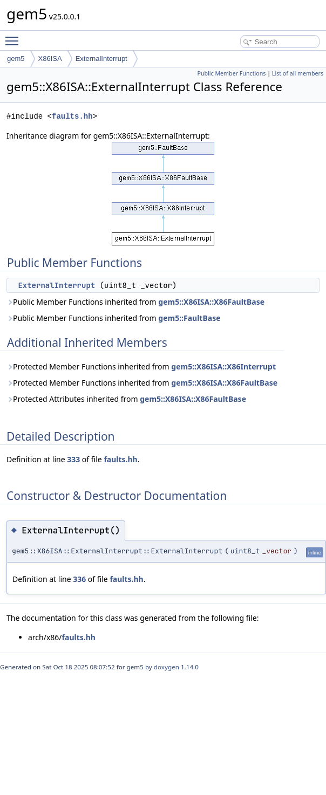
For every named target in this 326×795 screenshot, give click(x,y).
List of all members (297, 73)
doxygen (166, 667)
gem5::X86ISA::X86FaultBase (211, 302)
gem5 (16, 58)
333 (73, 459)
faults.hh (72, 116)
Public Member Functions (231, 73)
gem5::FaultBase (189, 318)
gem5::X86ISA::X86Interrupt (223, 366)
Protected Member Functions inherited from (141, 366)
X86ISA (50, 58)
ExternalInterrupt (101, 58)
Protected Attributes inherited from (126, 399)
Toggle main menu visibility (14, 36)
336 (79, 579)
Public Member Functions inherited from (135, 302)
